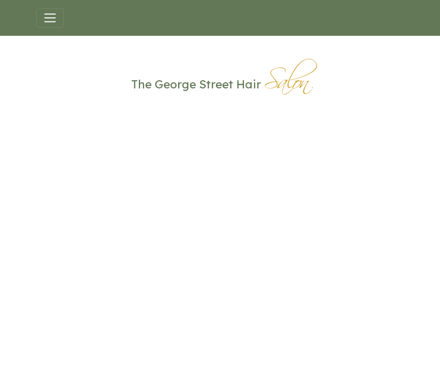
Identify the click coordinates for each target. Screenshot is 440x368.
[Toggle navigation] (50, 18)
